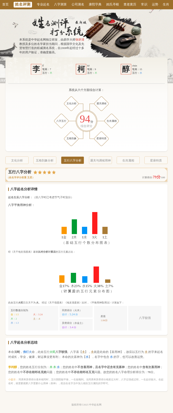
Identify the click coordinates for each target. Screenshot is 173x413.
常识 (144, 4)
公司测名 (78, 4)
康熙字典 (95, 4)
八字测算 (60, 4)
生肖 (166, 4)
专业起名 (43, 4)
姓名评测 (22, 4)
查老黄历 (130, 4)
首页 (5, 4)
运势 (155, 4)
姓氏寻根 (112, 4)
